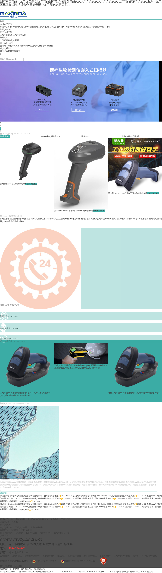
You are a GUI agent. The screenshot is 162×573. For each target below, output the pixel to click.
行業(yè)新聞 (13, 40)
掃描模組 (34, 27)
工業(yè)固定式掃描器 (47, 27)
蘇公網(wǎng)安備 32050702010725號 (79, 561)
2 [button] (0, 125)
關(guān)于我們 (6, 43)
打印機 (60, 27)
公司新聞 (4, 40)
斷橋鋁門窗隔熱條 (32, 556)
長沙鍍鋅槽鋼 (48, 556)
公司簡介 (4, 46)
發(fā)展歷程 (48, 46)
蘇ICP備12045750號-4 (47, 561)
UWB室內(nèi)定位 (149, 556)
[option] (81, 91)
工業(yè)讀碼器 (6, 35)
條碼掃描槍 (4, 27)
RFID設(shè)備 (69, 27)
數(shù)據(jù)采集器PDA (20, 27)
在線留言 (16, 51)
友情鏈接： (4, 556)
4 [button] (0, 131)
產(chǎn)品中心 (6, 24)
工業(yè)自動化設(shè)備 (86, 27)
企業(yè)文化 (36, 46)
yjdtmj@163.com (18, 552)
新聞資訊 (4, 37)
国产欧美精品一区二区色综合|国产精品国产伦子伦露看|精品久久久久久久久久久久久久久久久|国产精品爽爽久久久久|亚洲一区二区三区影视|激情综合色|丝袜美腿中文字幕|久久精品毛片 (77, 571)
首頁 (2, 21)
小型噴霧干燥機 (74, 556)
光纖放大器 (17, 556)
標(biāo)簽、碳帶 (103, 27)
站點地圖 (18, 566)
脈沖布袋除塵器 (90, 556)
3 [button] (0, 128)
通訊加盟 (61, 556)
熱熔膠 (136, 556)
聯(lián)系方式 (6, 48)
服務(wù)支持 (13, 46)
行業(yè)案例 (5, 29)
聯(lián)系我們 (6, 51)
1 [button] (0, 123)
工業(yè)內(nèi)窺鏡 (122, 556)
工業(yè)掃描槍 (19, 35)
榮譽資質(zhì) (25, 46)
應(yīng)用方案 (6, 32)
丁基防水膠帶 (105, 556)
